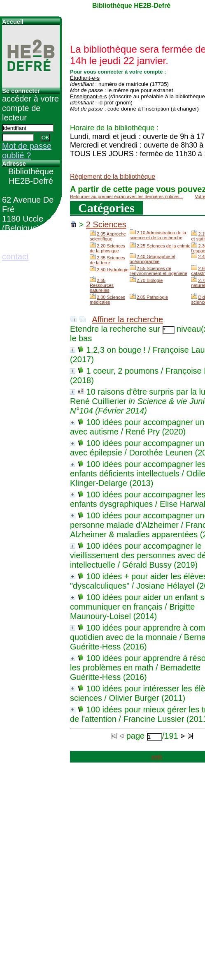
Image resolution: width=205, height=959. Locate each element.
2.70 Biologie (150, 280)
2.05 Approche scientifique (108, 236)
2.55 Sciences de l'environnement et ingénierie (158, 271)
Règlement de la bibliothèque (112, 176)
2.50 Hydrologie (112, 269)
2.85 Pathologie (152, 297)
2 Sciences (106, 224)
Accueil (12, 21)
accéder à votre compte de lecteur (30, 108)
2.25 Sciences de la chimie (164, 245)
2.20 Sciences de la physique (107, 248)
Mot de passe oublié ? (26, 150)
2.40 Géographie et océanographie (152, 259)
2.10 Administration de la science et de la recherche (158, 235)
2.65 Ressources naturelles (102, 285)
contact (15, 256)
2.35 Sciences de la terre (107, 260)
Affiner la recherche (127, 319)
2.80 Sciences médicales (107, 300)
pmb (156, 757)
